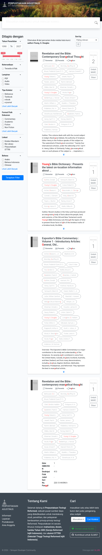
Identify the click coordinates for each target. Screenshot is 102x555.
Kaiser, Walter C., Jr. (70, 291)
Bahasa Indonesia (12, 162)
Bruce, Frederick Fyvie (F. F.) (53, 71)
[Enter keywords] (78, 519)
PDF (6, 78)
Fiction (7, 125)
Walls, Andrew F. (64, 339)
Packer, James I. (49, 82)
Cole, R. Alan (73, 264)
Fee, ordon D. (49, 270)
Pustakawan (8, 522)
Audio (7, 81)
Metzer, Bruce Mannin (52, 302)
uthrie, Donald (49, 180)
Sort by (78, 36)
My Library (9, 144)
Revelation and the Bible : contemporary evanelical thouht (62, 383)
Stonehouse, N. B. (68, 458)
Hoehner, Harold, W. (67, 286)
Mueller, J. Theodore (69, 103)
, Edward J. (50, 77)
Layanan (6, 519)
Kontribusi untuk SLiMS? (85, 535)
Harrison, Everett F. (75, 71)
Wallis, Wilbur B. (67, 206)
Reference (9, 94)
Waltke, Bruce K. (65, 270)
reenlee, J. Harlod (69, 275)
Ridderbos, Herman (51, 130)
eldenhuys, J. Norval (51, 98)
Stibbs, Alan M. (49, 87)
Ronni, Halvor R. (50, 206)
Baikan (71, 60)
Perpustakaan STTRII (10, 148)
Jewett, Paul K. (67, 77)
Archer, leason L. (50, 190)
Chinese (8, 165)
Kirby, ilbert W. (68, 196)
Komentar (48, 60)
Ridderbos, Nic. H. (50, 108)
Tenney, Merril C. (65, 431)
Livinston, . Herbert (69, 318)
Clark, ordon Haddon (51, 404)
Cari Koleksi (92, 519)
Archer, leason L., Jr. (51, 254)
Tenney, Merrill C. (66, 119)
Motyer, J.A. (71, 302)
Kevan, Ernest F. (70, 98)
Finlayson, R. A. (66, 124)
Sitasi (93, 77)
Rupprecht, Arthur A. (51, 328)
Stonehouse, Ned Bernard (53, 114)
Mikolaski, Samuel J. (68, 323)
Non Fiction (9, 127)
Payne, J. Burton (49, 201)
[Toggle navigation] (96, 4)
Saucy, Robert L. (49, 312)
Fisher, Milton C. (49, 323)
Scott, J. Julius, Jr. (70, 328)
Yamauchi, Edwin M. (67, 180)
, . (50, 92)
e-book (7, 100)
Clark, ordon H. (49, 124)
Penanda (61, 60)
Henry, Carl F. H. (49, 119)
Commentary (10, 119)
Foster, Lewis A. (69, 334)
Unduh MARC (93, 70)
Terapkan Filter (13, 177)
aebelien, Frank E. (50, 275)
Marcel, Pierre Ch (68, 108)
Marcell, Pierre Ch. (67, 447)
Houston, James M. (70, 307)
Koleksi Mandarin (12, 141)
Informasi (6, 515)
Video (7, 84)
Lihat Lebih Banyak (10, 106)
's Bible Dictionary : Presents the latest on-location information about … (62, 167)
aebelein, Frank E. (73, 114)
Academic (9, 122)
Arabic (7, 159)
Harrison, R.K (64, 280)
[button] (63, 154)
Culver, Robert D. (68, 185)
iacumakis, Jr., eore (70, 190)
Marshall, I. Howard (72, 296)
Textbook (8, 97)
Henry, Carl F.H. (49, 286)
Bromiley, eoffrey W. (68, 66)
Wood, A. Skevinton (51, 334)
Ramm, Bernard (66, 82)
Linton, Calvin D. (66, 312)
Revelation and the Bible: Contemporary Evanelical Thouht (63, 55)
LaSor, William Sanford (52, 296)
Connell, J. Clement (51, 196)
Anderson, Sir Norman (51, 344)
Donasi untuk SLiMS (83, 529)
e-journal (8, 102)
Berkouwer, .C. (49, 66)
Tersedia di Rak (11, 68)
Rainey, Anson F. (66, 201)
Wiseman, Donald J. (67, 87)
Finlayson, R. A (70, 404)
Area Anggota (8, 525)
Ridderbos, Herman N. (68, 426)
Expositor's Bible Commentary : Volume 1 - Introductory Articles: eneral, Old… (61, 241)
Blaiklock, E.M (69, 254)
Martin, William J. (50, 103)
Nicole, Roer (67, 92)
